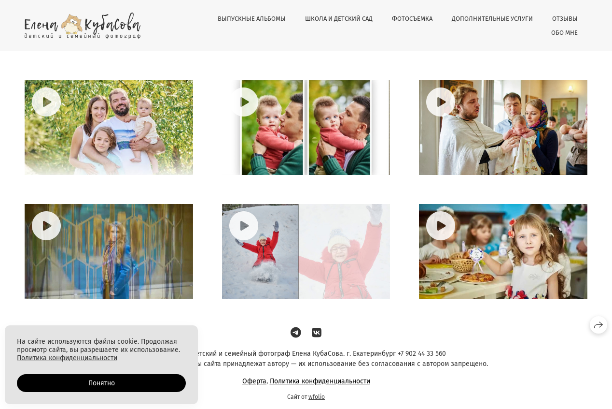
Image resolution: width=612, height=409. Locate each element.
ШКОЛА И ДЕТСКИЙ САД (339, 18)
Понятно (101, 383)
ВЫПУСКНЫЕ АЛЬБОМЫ (252, 18)
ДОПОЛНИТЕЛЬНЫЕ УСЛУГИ (492, 18)
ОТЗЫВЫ (565, 18)
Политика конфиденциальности (320, 381)
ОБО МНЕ (564, 32)
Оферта (254, 381)
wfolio (316, 397)
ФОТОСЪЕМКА (412, 18)
